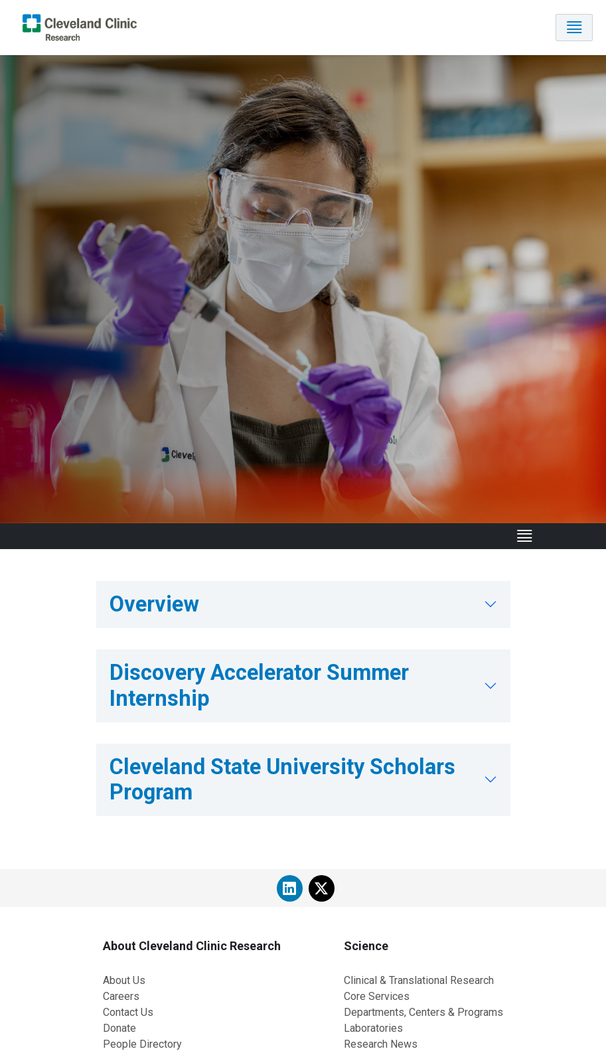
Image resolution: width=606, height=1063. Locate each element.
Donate (119, 1028)
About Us (124, 980)
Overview (154, 604)
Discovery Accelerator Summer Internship (259, 685)
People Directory (142, 1044)
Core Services (377, 996)
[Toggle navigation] (574, 27)
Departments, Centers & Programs (423, 1012)
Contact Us (128, 1012)
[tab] (303, 604)
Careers (121, 996)
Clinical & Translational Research (419, 980)
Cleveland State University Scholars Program (282, 779)
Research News (380, 1044)
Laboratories (373, 1028)
